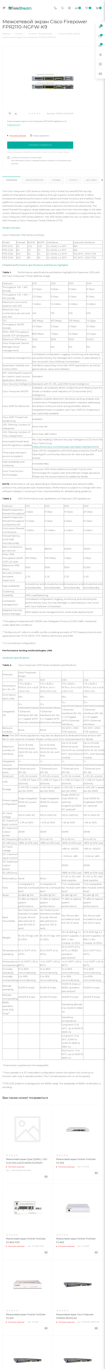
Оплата (73, 180)
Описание (11, 180)
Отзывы (56, 180)
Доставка (91, 180)
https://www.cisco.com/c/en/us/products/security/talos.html (65, 446)
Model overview (11, 227)
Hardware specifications (15, 657)
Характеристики (34, 180)
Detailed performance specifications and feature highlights (35, 265)
